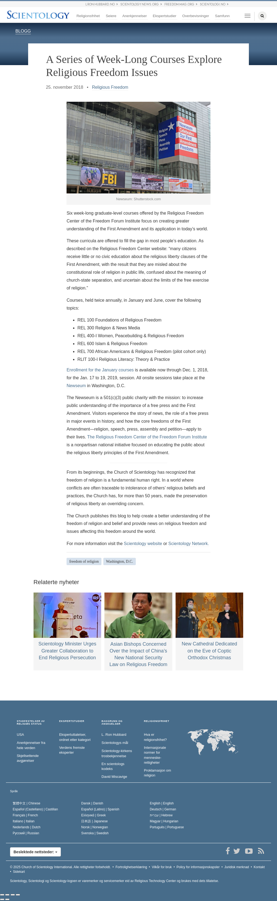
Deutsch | (163, 809)
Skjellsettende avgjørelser (28, 758)
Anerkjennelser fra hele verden (31, 745)
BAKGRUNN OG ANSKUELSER (112, 722)
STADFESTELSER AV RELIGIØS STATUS (31, 722)
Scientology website (143, 543)
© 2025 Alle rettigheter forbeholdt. (60, 867)
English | (162, 803)
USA (20, 735)
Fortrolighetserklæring (131, 867)
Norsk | (94, 827)
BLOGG (23, 31)
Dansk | (92, 803)
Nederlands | (27, 827)
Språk (14, 791)
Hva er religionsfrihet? (155, 737)
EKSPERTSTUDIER (71, 721)
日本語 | (94, 821)
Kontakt (259, 867)
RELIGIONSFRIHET (156, 721)
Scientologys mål (114, 743)
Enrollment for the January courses (101, 370)
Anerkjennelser (134, 16)
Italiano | (24, 821)
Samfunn (222, 16)
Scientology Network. (188, 543)
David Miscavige (114, 777)
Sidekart (19, 872)
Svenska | (94, 833)
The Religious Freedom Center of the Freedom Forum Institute (147, 437)
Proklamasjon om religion (157, 773)
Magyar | (164, 821)
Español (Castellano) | (35, 809)
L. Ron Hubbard (113, 735)
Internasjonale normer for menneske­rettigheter (155, 755)
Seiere (111, 16)
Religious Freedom (110, 87)
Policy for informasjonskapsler (198, 867)
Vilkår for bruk (162, 867)
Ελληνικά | (93, 815)
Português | (167, 827)
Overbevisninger (195, 16)
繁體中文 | (26, 803)
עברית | (161, 815)
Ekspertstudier (164, 16)
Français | (25, 815)
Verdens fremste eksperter (72, 750)
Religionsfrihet (88, 16)
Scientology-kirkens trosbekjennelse (116, 753)
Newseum (76, 385)
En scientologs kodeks (112, 766)
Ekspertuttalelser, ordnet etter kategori (75, 737)
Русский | (26, 833)
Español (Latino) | (100, 809)
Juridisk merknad (237, 867)
